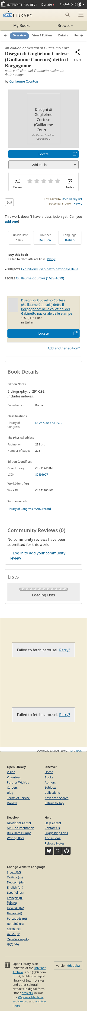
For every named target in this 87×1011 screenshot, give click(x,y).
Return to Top (54, 803)
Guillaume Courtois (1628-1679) (40, 278)
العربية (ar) (14, 872)
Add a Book (53, 838)
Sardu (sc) (13, 929)
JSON (79, 750)
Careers (12, 787)
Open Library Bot (72, 199)
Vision (11, 772)
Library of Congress (20, 509)
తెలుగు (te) (13, 934)
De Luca (45, 240)
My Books (21, 25)
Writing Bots (15, 838)
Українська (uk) (18, 939)
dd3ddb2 (73, 965)
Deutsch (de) (15, 882)
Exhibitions (29, 269)
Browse (58, 25)
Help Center (53, 823)
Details (63, 36)
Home (49, 772)
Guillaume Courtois (24, 81)
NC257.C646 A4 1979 (48, 423)
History (78, 203)
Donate (47, 4)
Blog (10, 792)
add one (11, 221)
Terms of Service (18, 798)
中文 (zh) (13, 944)
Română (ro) (15, 923)
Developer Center (19, 823)
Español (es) (15, 892)
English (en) (15, 887)
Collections (52, 792)
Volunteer (14, 777)
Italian (69, 240)
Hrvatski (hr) (15, 908)
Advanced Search (57, 798)
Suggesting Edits (56, 833)
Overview (19, 36)
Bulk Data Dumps (19, 833)
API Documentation (20, 828)
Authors (50, 782)
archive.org (20, 1001)
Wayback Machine (30, 997)
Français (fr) (15, 898)
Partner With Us (18, 782)
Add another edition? (64, 348)
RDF (71, 750)
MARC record (42, 509)
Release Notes (54, 843)
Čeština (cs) (15, 877)
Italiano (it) (14, 913)
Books (49, 777)
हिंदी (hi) (12, 903)
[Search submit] (67, 14)
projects (27, 993)
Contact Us (52, 828)
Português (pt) (17, 918)
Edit (9, 202)
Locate (43, 154)
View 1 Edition (42, 36)
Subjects (50, 787)
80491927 (41, 475)
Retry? (51, 259)
